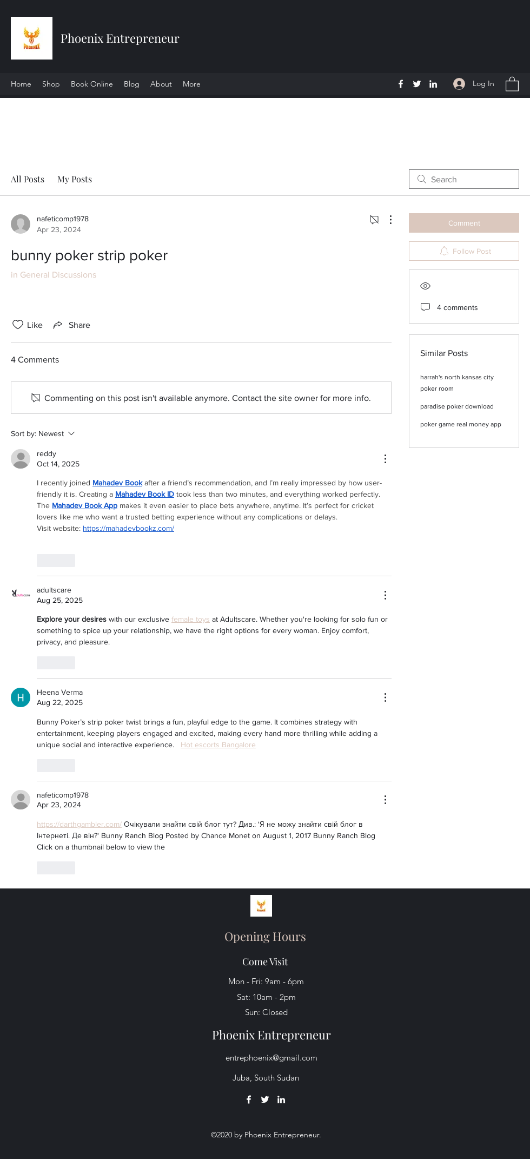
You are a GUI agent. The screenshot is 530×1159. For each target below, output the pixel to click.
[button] (512, 83)
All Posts (27, 179)
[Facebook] (400, 83)
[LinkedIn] (433, 83)
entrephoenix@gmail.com (271, 1057)
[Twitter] (417, 83)
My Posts (74, 179)
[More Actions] (385, 219)
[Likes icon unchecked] (18, 324)
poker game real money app (460, 424)
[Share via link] (70, 324)
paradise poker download (457, 406)
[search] (464, 179)
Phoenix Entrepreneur (120, 38)
